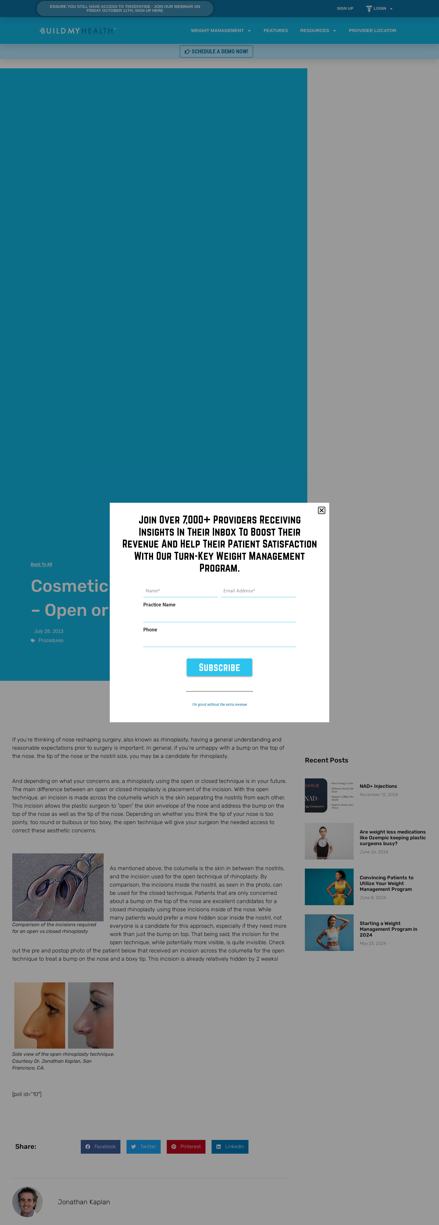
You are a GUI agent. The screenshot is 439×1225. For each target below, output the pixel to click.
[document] (219, 612)
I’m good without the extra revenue (219, 704)
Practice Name (159, 605)
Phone (150, 629)
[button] (322, 511)
